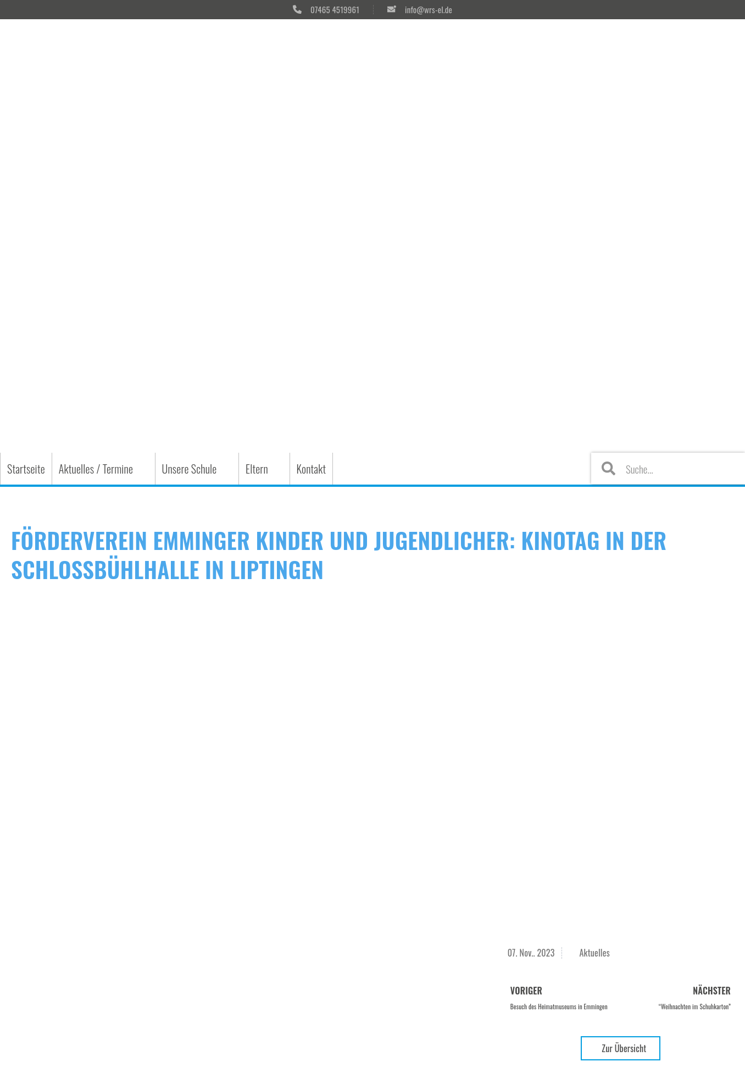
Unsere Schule (189, 468)
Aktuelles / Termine (96, 468)
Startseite (26, 468)
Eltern (257, 468)
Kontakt (311, 468)
